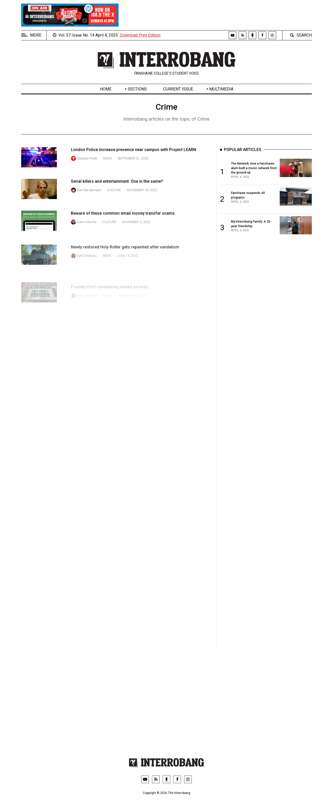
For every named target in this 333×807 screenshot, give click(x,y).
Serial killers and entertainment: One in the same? (117, 188)
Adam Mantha (86, 237)
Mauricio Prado (87, 158)
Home (105, 89)
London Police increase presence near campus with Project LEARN (133, 149)
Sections (137, 89)
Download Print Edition (140, 35)
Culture (114, 197)
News (107, 158)
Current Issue (178, 89)
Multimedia (221, 89)
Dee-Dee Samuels (89, 197)
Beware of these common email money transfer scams (123, 228)
